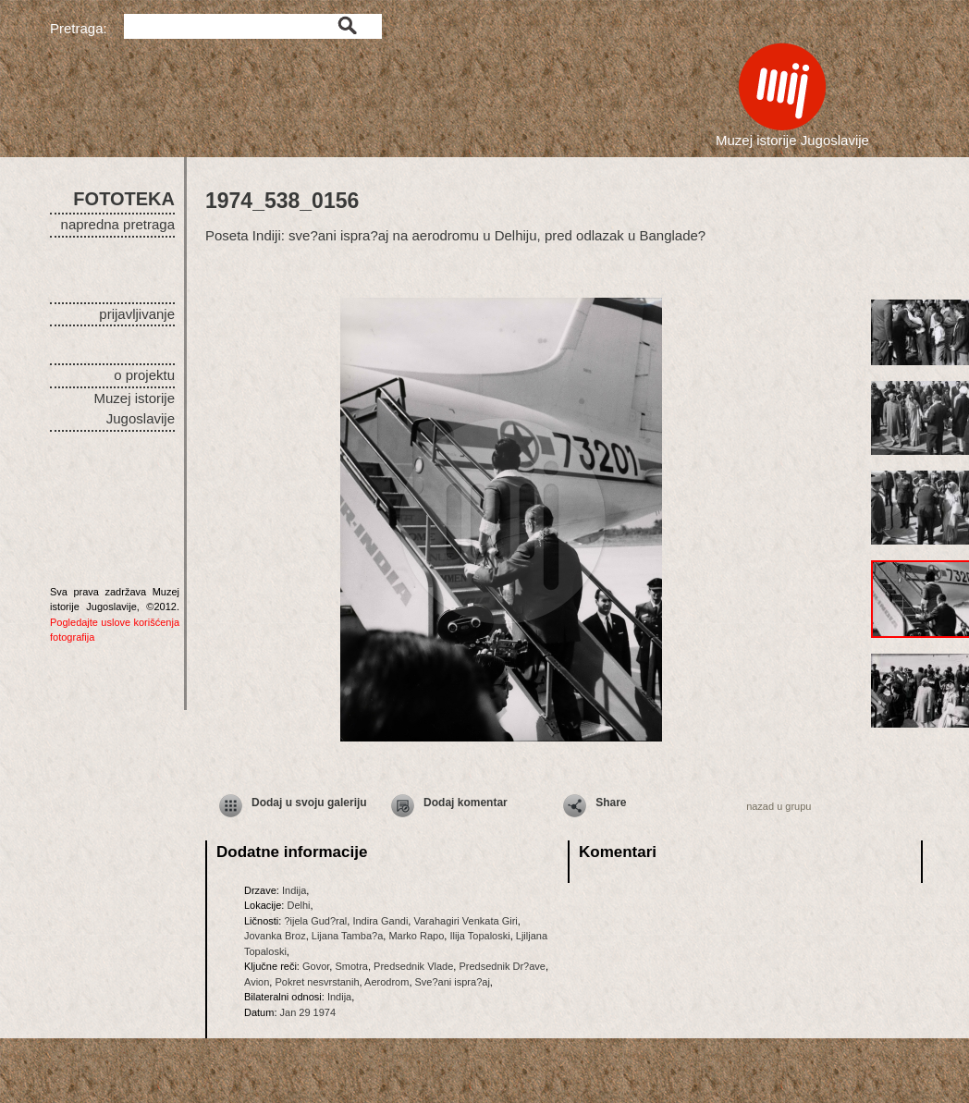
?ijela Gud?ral (315, 920)
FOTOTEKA (124, 199)
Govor (315, 966)
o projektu (144, 375)
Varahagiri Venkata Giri (465, 920)
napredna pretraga (118, 224)
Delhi (298, 905)
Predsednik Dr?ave (502, 966)
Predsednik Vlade (413, 966)
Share (610, 802)
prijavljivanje (137, 314)
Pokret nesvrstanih (317, 981)
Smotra (351, 966)
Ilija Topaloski (479, 935)
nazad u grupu (778, 806)
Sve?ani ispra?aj (452, 981)
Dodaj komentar (465, 802)
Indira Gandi (380, 920)
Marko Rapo (416, 935)
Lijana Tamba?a (347, 935)
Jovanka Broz (275, 935)
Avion (256, 981)
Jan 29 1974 (308, 1012)
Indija (294, 890)
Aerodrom (386, 981)
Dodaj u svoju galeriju (309, 802)
